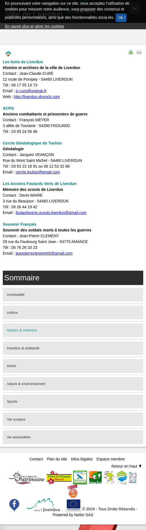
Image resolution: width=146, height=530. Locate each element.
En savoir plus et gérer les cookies (34, 26)
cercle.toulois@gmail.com (38, 172)
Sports (12, 401)
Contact (36, 459)
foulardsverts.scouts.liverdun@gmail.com (51, 212)
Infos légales (82, 459)
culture (12, 312)
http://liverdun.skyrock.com (37, 96)
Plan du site (57, 459)
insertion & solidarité (23, 348)
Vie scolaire (16, 419)
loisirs (11, 366)
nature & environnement (26, 384)
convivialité (16, 294)
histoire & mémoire (22, 330)
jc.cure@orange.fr (31, 91)
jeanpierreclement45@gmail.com (44, 253)
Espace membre (110, 459)
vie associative (18, 437)
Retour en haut (126, 466)
